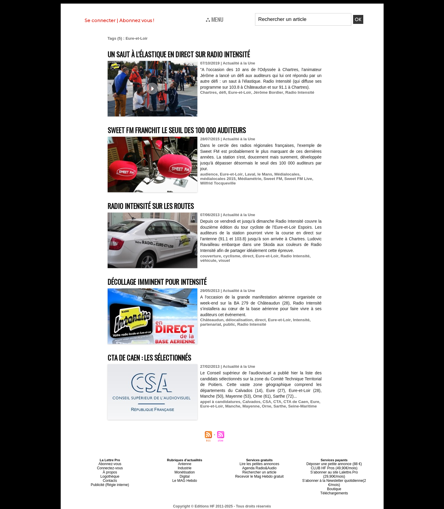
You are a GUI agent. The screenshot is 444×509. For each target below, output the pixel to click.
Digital (184, 474)
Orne (264, 406)
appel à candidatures (219, 401)
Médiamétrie (248, 178)
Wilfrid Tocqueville (217, 183)
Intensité (298, 320)
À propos (109, 471)
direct (246, 256)
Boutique (334, 481)
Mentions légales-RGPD (269, 502)
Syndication (236, 506)
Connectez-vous (110, 467)
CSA (264, 401)
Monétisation (184, 471)
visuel (223, 260)
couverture (210, 256)
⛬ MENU (214, 19)
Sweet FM (270, 178)
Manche (231, 406)
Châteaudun (211, 320)
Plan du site (207, 506)
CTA (275, 401)
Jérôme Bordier (265, 92)
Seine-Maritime (299, 406)
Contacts (109, 478)
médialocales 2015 (217, 178)
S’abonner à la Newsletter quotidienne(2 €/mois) (334, 476)
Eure (311, 401)
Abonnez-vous (109, 463)
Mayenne (249, 406)
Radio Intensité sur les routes (156, 205)
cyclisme (230, 256)
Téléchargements (334, 485)
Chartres (208, 92)
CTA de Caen (292, 401)
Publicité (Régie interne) (109, 481)
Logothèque (109, 474)
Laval (248, 174)
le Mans (262, 174)
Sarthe (277, 406)
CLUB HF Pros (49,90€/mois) (334, 467)
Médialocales (284, 174)
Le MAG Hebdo (184, 478)
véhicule (208, 260)
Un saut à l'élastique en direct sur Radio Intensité (188, 53)
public (228, 324)
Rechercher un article (259, 471)
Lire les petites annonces (259, 463)
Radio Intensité (296, 92)
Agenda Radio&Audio (259, 467)
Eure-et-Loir (238, 92)
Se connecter (100, 20)
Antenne (184, 463)
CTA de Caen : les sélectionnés (155, 357)
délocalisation (238, 320)
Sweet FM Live (294, 178)
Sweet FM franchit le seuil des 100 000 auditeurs (185, 129)
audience (208, 174)
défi (221, 92)
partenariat (210, 324)
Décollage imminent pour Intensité (163, 281)
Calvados (249, 401)
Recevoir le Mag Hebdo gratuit (259, 474)
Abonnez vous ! (136, 20)
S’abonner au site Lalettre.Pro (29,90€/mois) (334, 471)
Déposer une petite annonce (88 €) (334, 463)
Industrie (184, 467)
